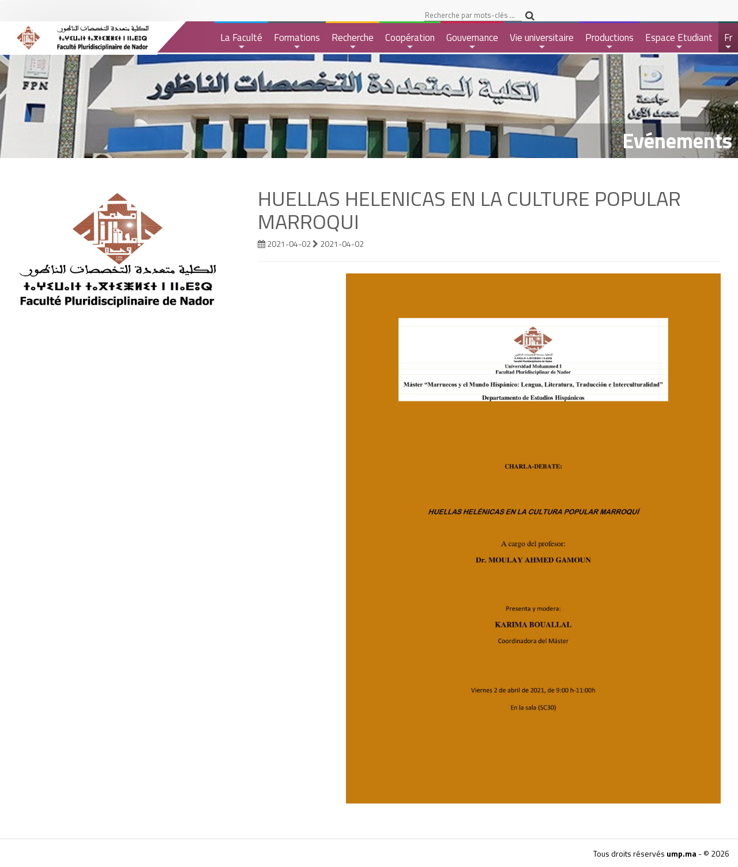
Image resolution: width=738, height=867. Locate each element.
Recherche (353, 41)
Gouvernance (472, 41)
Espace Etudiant (679, 41)
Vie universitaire (542, 41)
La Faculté (241, 41)
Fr (729, 41)
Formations (297, 41)
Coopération (410, 41)
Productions (609, 41)
